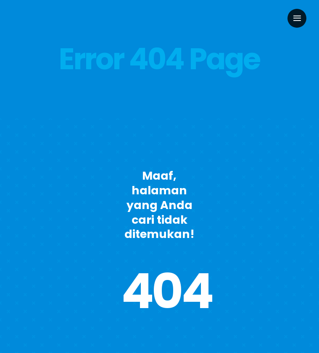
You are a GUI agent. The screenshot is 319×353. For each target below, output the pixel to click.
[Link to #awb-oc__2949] (296, 18)
